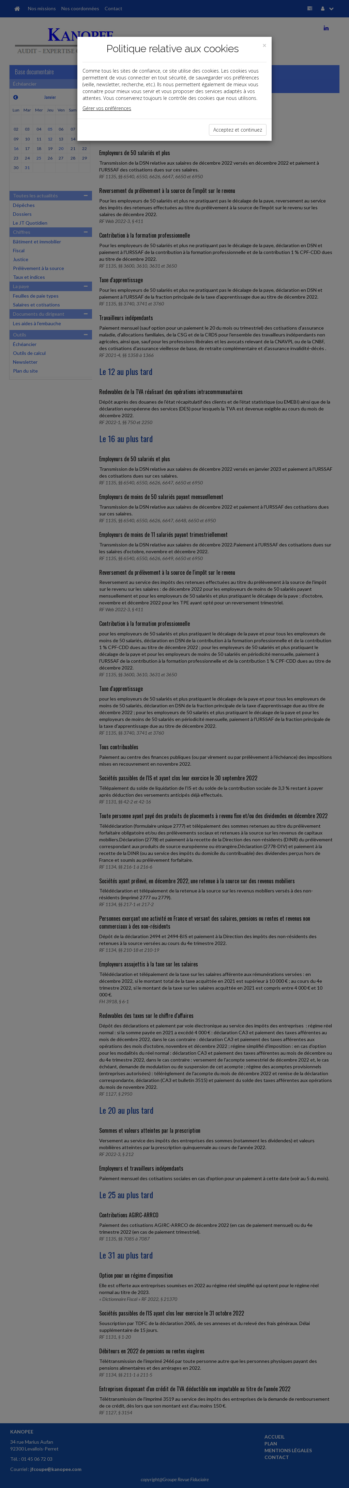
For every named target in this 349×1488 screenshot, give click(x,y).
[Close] (264, 45)
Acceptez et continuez (237, 129)
